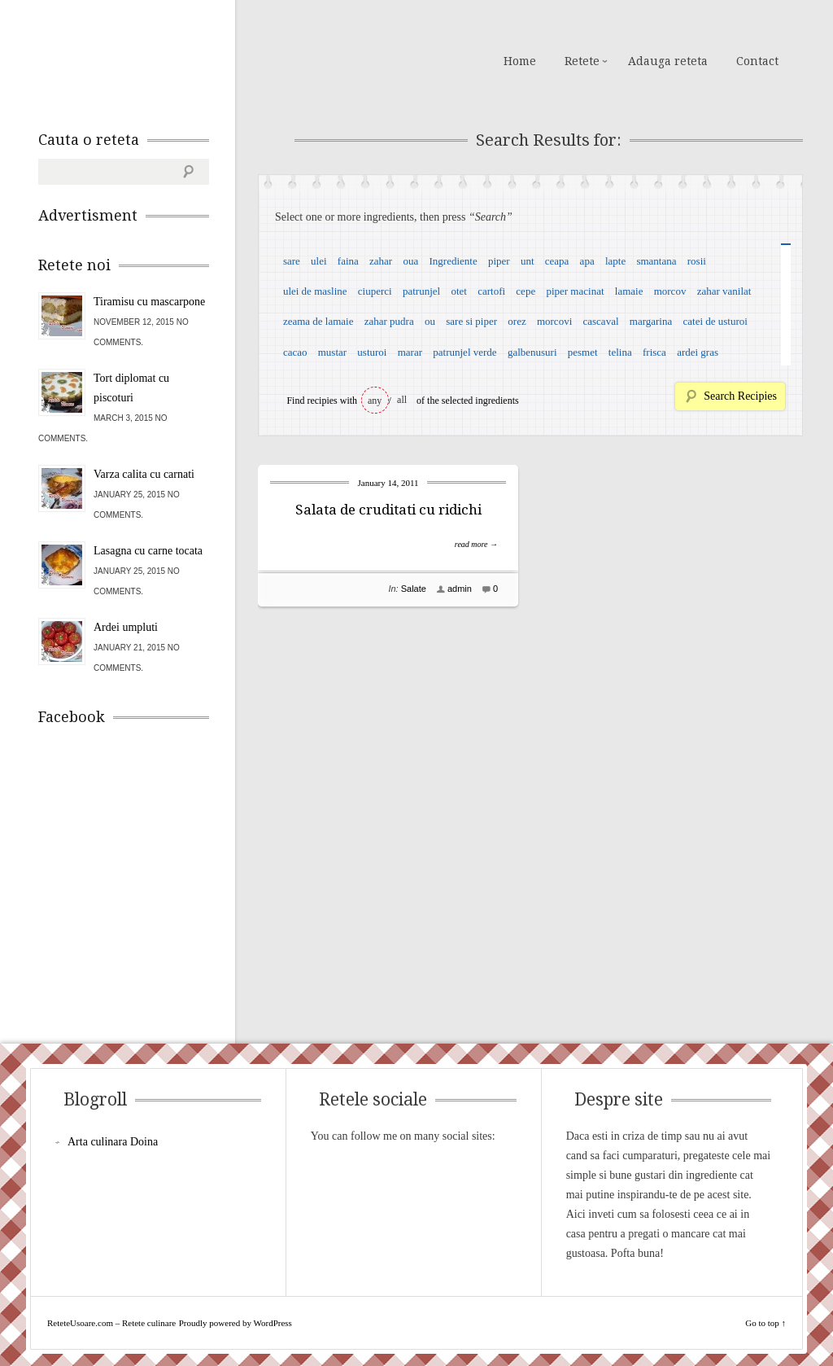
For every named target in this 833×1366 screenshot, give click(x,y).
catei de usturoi (715, 321)
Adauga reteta (668, 61)
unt (527, 261)
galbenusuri (532, 352)
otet (459, 291)
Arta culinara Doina (113, 1142)
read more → (476, 544)
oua (410, 261)
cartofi (491, 291)
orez (517, 321)
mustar (332, 352)
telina (620, 352)
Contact (757, 61)
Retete (582, 61)
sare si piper (471, 321)
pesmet (583, 352)
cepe (525, 291)
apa (587, 261)
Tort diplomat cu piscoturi (131, 388)
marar (410, 352)
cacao (295, 352)
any (375, 400)
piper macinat (575, 291)
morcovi (554, 321)
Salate (413, 588)
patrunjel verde (464, 352)
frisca (654, 352)
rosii (696, 261)
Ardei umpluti (126, 627)
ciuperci (375, 291)
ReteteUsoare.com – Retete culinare (155, 59)
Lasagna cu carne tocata (148, 551)
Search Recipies (740, 396)
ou (430, 321)
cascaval (601, 321)
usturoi (371, 352)
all (402, 399)
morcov (670, 291)
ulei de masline (315, 291)
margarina (651, 321)
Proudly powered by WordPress (235, 1323)
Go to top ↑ (765, 1323)
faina (348, 261)
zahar (380, 261)
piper (499, 261)
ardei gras (697, 352)
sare (291, 261)
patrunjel (421, 291)
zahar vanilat (724, 291)
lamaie (629, 291)
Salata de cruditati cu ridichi (388, 509)
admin (459, 588)
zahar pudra (389, 321)
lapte (615, 261)
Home (520, 61)
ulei (319, 261)
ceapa (557, 261)
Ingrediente (453, 261)
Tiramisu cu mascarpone (149, 302)
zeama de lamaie (318, 321)
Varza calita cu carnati (144, 474)
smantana (656, 261)
